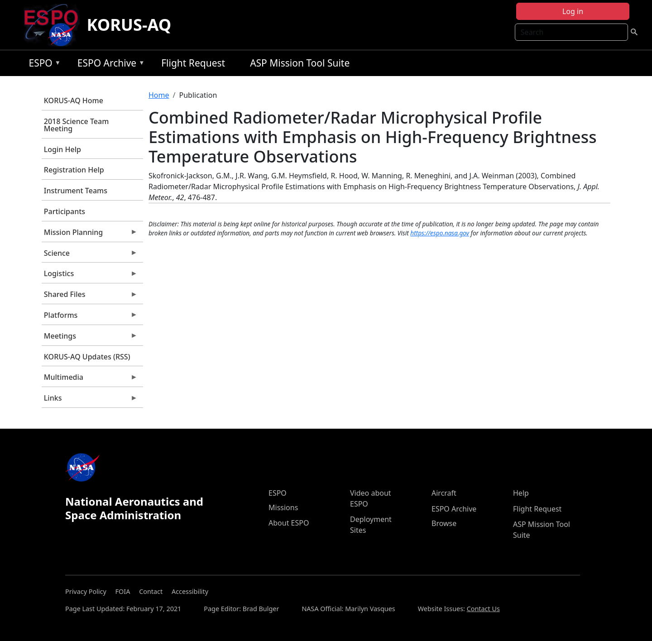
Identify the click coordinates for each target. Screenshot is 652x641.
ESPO (42, 64)
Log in (572, 11)
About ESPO (288, 523)
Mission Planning (90, 234)
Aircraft (443, 493)
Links (90, 400)
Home (159, 95)
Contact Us (483, 608)
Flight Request (193, 63)
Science (90, 255)
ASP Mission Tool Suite (300, 63)
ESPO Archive (109, 64)
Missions (283, 507)
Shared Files (90, 296)
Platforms (90, 317)
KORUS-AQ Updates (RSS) (87, 357)
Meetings (90, 338)
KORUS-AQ (129, 25)
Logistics (90, 275)
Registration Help (74, 170)
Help (521, 493)
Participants (64, 211)
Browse (443, 523)
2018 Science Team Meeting (76, 125)
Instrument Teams (75, 191)
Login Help (62, 149)
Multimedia (90, 379)
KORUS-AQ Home (73, 100)
